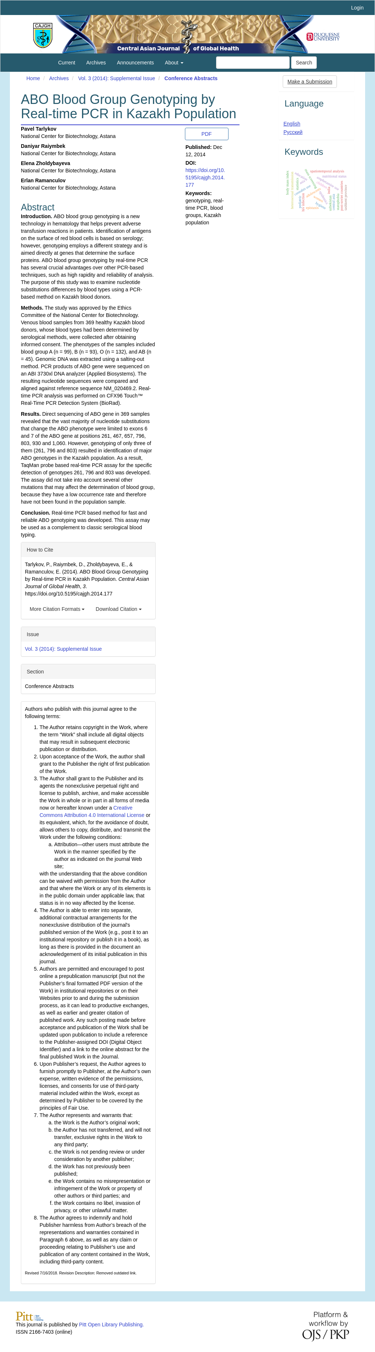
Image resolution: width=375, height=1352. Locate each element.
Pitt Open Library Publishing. (111, 1324)
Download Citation (119, 609)
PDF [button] (206, 134)
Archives (96, 63)
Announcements (135, 63)
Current (66, 63)
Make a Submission (309, 82)
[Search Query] (253, 62)
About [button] (174, 63)
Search (304, 63)
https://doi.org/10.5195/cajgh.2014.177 (205, 177)
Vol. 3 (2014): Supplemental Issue (116, 78)
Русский (292, 132)
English (291, 124)
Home (33, 78)
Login (357, 8)
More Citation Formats (57, 609)
